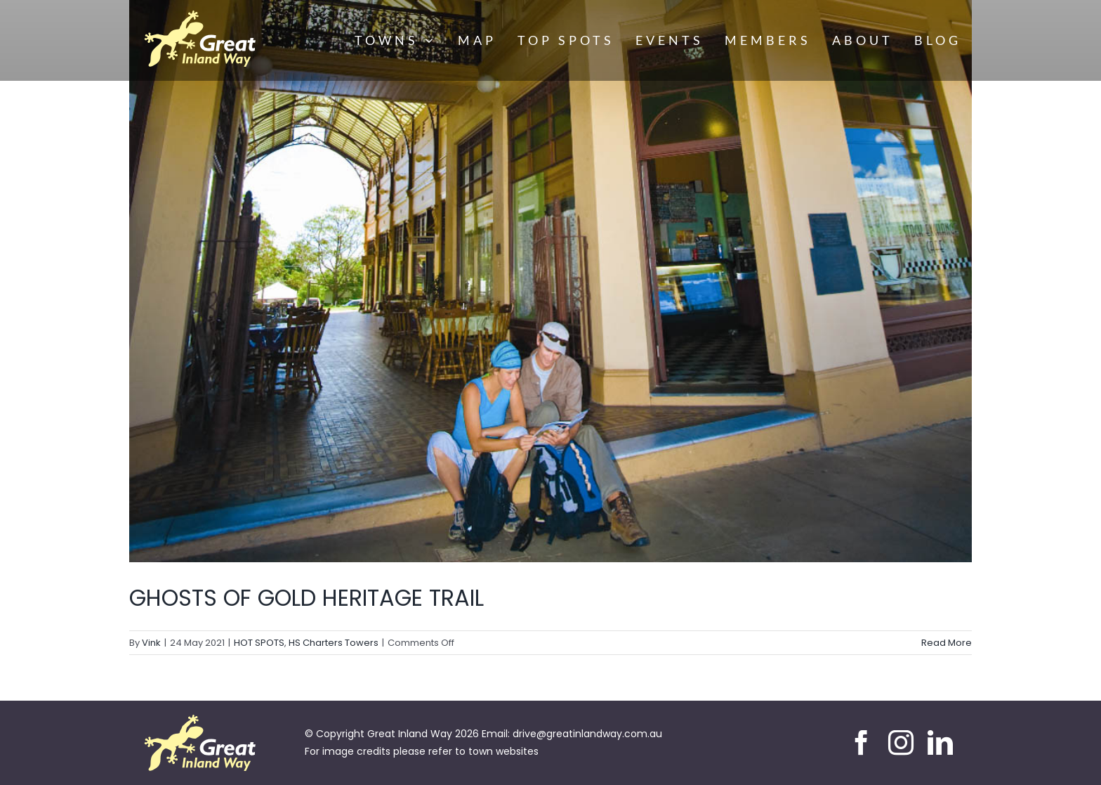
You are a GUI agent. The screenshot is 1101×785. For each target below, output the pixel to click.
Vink (151, 642)
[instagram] (901, 742)
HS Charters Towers (333, 642)
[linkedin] (940, 742)
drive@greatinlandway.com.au (587, 734)
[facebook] (861, 742)
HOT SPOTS (259, 642)
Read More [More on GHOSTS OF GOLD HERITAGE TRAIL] (946, 642)
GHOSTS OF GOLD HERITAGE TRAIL (306, 598)
